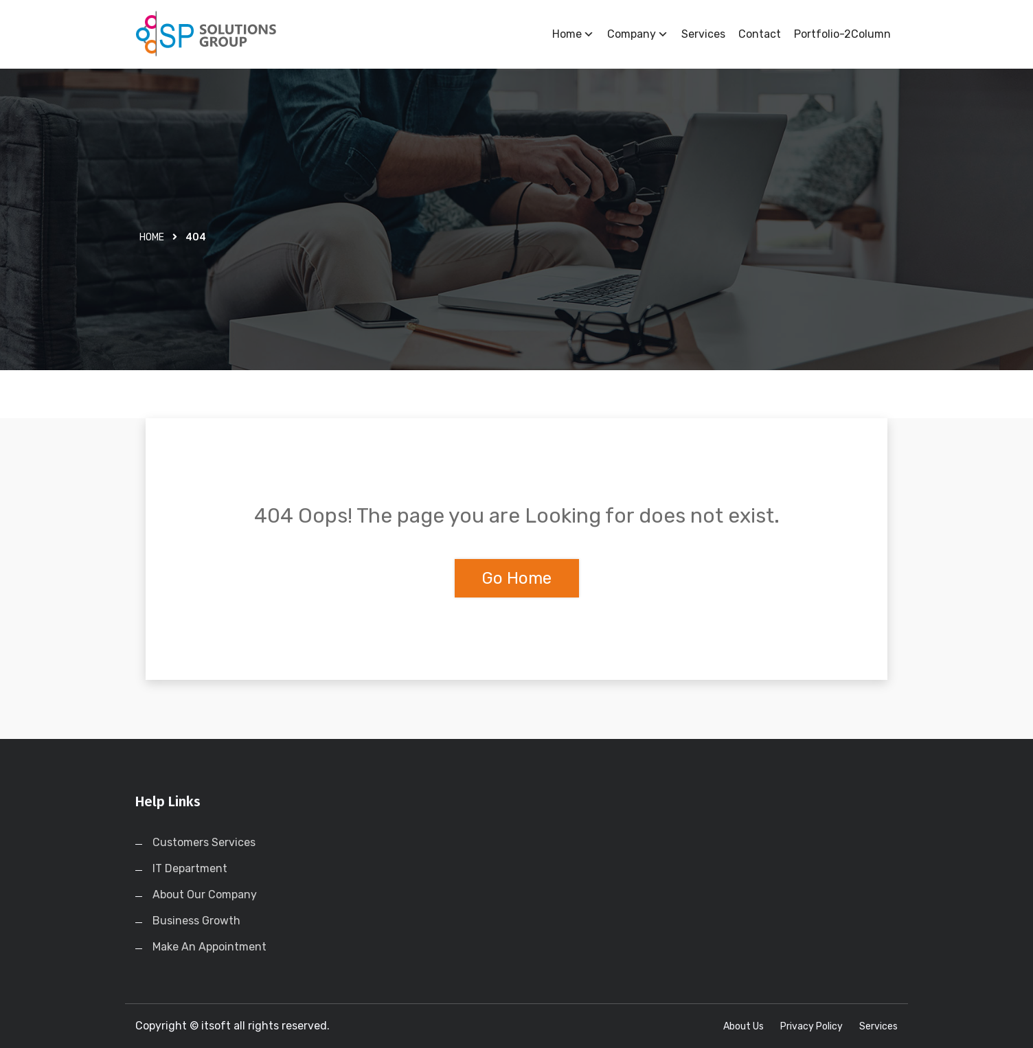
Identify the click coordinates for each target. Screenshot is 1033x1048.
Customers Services (204, 842)
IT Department (189, 868)
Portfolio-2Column (842, 34)
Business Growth (196, 920)
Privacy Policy (811, 1026)
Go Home (517, 578)
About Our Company (204, 894)
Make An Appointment (209, 946)
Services (703, 34)
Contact (759, 34)
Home (573, 34)
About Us (743, 1026)
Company (637, 34)
